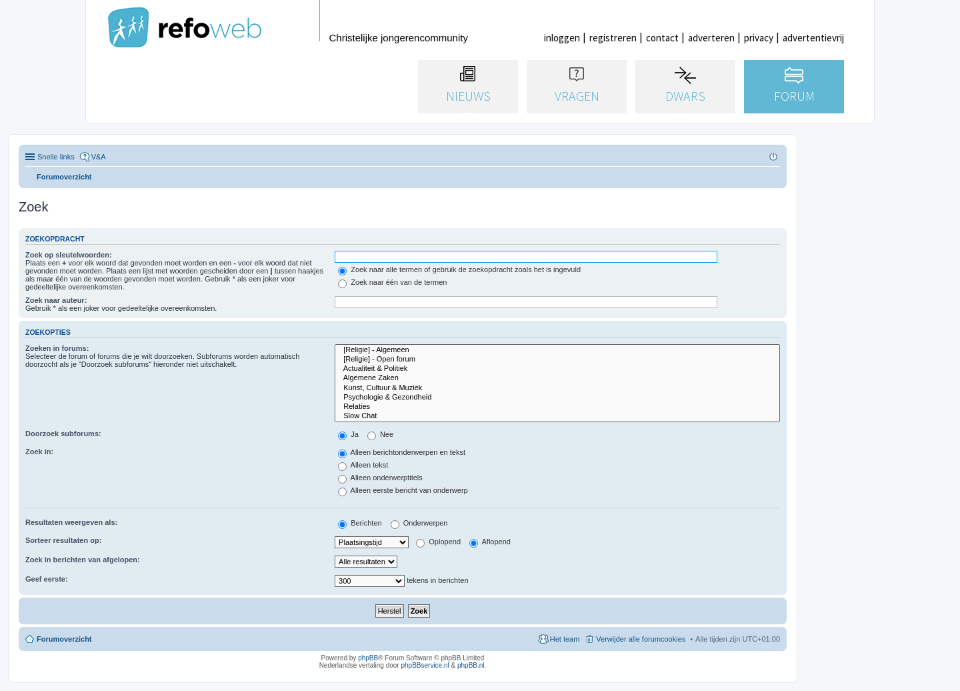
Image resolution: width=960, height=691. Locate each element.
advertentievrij (813, 37)
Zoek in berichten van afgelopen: (82, 560)
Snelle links (56, 157)
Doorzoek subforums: (63, 434)
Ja (348, 434)
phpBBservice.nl (425, 665)
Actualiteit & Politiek (557, 369)
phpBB (368, 658)
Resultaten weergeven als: (71, 522)
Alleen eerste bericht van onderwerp (403, 490)
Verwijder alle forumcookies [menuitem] (640, 639)
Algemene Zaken (557, 378)
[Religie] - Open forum (557, 359)
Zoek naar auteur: (56, 300)
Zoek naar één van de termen (392, 282)
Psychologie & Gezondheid (557, 397)
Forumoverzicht (64, 639)
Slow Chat (557, 416)
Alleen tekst (363, 465)
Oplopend (438, 542)
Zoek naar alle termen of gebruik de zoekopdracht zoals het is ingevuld (459, 269)
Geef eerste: (46, 579)
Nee (380, 434)
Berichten (360, 523)
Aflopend (490, 542)
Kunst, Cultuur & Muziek (557, 388)
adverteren (711, 37)
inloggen (562, 37)
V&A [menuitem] (98, 157)
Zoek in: (39, 452)
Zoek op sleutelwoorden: (68, 255)
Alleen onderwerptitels (380, 478)
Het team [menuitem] (565, 639)
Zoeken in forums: (57, 348)
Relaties (557, 407)
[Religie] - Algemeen (557, 350)
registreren (613, 37)
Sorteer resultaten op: (63, 540)
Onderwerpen (419, 523)
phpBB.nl (471, 665)
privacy (758, 37)
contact (662, 37)
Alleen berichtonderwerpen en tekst (401, 452)
